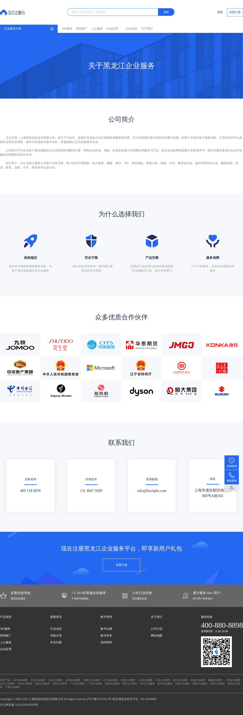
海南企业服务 (112, 683)
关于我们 (147, 28)
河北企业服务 (55, 680)
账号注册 (106, 628)
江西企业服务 (232, 680)
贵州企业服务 (165, 683)
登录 (220, 12)
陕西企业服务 (200, 683)
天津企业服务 (37, 680)
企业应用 (112, 28)
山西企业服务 (72, 680)
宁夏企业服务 (12, 687)
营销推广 (82, 28)
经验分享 (56, 635)
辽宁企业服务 (110, 680)
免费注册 (235, 12)
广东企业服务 (77, 683)
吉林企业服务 (127, 680)
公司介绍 (156, 628)
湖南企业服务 (60, 683)
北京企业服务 (20, 680)
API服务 (67, 28)
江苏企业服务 (162, 680)
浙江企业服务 (180, 680)
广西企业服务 (95, 683)
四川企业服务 (147, 683)
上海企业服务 (145, 680)
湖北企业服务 (42, 683)
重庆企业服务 (130, 683)
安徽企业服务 (197, 680)
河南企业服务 (25, 683)
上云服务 (97, 28)
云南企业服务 (182, 683)
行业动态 (131, 28)
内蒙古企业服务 (91, 680)
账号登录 (106, 635)
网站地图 (156, 635)
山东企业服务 (7, 683)
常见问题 (56, 642)
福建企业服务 (215, 680)
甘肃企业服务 (217, 683)
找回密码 (106, 642)
